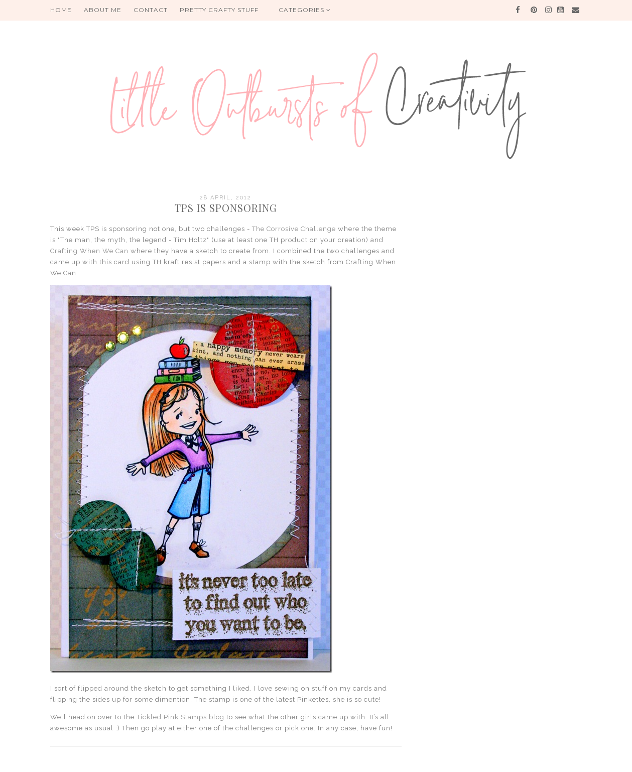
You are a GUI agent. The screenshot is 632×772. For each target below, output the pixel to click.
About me (102, 10)
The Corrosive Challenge (294, 229)
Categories (305, 10)
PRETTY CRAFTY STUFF (219, 10)
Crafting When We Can (89, 251)
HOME (61, 10)
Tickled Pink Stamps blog (180, 717)
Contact (151, 10)
